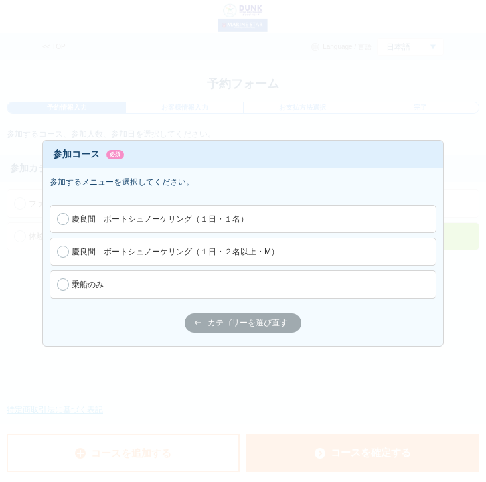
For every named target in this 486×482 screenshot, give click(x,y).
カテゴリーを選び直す (241, 322)
